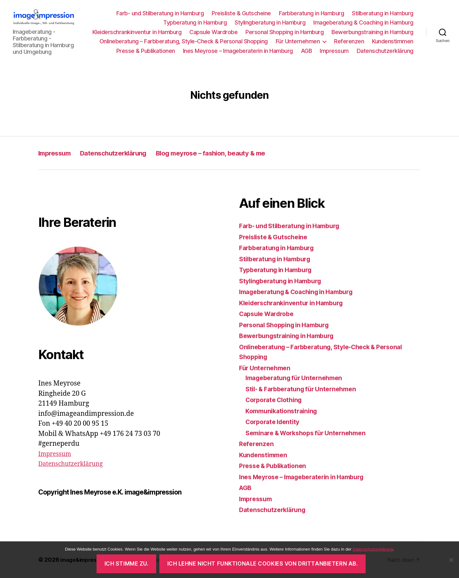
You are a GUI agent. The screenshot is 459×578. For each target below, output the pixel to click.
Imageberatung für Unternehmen (297, 378)
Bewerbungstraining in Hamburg (372, 32)
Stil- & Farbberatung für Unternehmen (305, 389)
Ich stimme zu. (127, 563)
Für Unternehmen (298, 41)
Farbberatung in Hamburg (311, 13)
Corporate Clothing (276, 400)
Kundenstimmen (392, 41)
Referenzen (349, 41)
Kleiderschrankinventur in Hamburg (137, 32)
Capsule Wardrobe (213, 32)
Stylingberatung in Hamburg (270, 22)
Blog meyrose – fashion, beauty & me (242, 153)
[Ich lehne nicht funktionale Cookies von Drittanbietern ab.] (451, 560)
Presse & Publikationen (145, 50)
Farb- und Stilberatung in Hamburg (160, 13)
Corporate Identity (274, 422)
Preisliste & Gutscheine (241, 13)
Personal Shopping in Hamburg (284, 32)
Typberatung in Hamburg (195, 22)
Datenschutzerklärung (385, 50)
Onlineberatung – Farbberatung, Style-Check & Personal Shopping (183, 41)
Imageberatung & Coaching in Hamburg (363, 22)
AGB (306, 50)
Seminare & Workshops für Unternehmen (310, 433)
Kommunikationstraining (284, 411)
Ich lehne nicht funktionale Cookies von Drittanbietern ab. (262, 563)
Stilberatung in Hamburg (382, 13)
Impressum (334, 50)
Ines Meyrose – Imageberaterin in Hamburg (238, 50)
